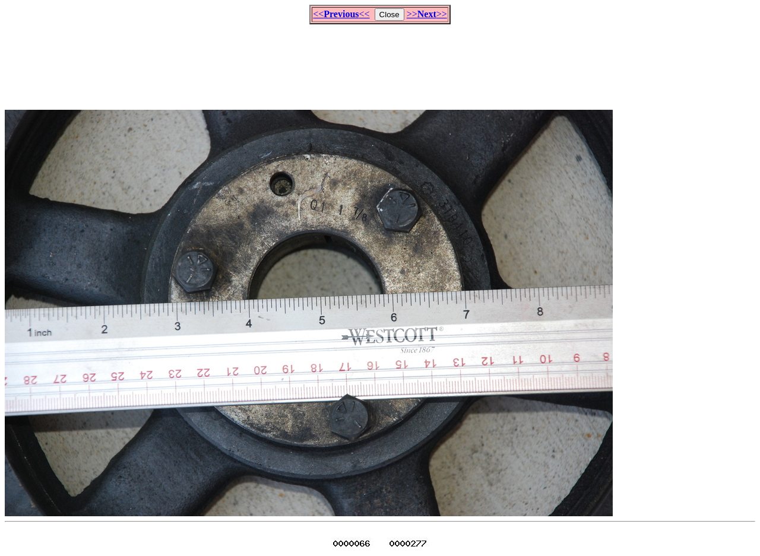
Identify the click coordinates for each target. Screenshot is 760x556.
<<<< (341, 14)
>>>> (427, 14)
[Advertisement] (380, 61)
